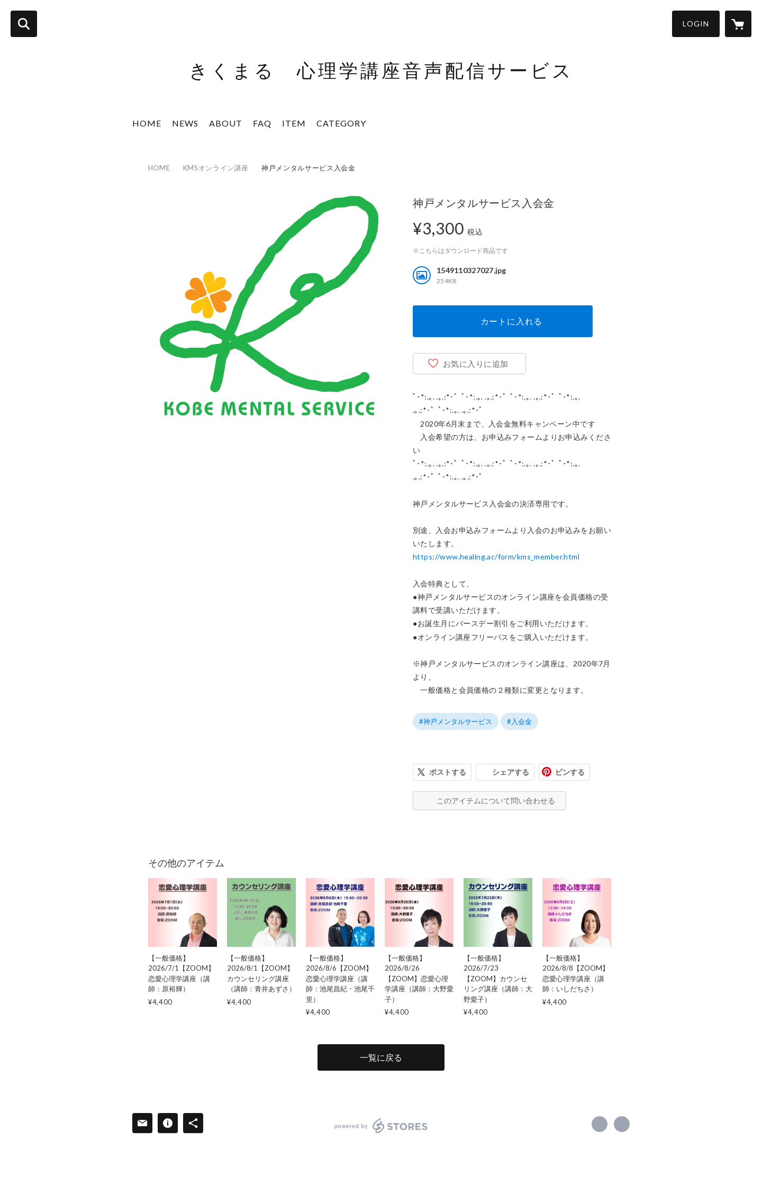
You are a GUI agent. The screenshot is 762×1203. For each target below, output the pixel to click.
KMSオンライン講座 (216, 168)
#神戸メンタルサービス (455, 721)
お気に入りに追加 (476, 363)
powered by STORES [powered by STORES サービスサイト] (381, 1125)
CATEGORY (341, 123)
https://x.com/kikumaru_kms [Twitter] (622, 1124)
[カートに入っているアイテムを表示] (738, 24)
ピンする (570, 771)
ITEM (294, 123)
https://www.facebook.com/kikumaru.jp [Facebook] (599, 1124)
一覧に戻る (381, 1057)
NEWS (185, 123)
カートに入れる (511, 321)
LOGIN (696, 23)
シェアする (510, 771)
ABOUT (225, 123)
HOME (146, 123)
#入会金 (519, 721)
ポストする (447, 771)
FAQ (262, 123)
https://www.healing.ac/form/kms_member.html (496, 556)
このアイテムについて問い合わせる (496, 800)
